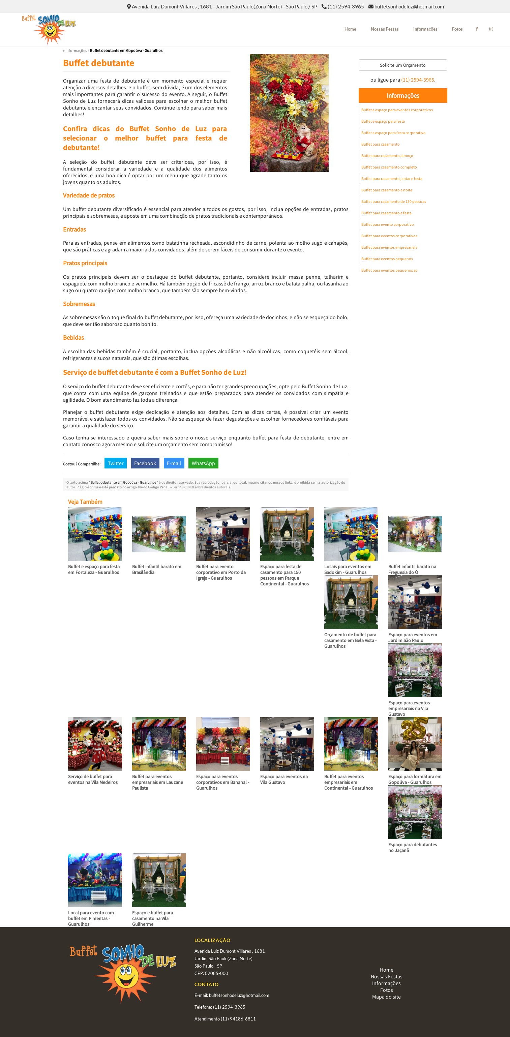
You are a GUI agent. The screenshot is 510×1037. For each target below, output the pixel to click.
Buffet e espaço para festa (383, 121)
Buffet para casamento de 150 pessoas (393, 201)
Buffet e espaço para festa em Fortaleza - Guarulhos (94, 569)
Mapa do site (386, 996)
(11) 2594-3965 (346, 6)
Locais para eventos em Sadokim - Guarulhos (347, 569)
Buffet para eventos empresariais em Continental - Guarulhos (348, 782)
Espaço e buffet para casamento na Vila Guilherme (152, 918)
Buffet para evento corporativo (387, 224)
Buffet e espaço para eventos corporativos (397, 109)
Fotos (457, 29)
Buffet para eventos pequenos (387, 258)
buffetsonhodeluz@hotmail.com (409, 6)
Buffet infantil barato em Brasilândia (156, 569)
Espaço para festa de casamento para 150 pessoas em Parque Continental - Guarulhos (284, 575)
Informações (425, 29)
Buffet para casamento (380, 144)
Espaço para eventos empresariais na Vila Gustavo (409, 708)
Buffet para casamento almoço (387, 155)
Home (350, 29)
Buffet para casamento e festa (386, 212)
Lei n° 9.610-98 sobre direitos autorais (201, 487)
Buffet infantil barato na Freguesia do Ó (412, 569)
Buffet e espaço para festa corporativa (393, 132)
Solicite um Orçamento (403, 65)
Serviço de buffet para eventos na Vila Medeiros (93, 779)
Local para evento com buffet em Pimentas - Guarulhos (91, 918)
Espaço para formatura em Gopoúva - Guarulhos (415, 779)
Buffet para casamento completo (389, 167)
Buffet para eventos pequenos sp (389, 270)
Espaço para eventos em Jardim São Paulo (412, 637)
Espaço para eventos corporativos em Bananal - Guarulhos (222, 782)
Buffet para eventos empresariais (389, 247)
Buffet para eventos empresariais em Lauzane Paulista (157, 782)
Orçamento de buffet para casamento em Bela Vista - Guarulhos (350, 640)
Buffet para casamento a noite (386, 189)
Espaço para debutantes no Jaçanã (412, 847)
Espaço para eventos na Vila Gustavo (284, 779)
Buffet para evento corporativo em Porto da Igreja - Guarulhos (221, 572)
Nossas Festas (385, 29)
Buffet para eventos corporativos (389, 235)
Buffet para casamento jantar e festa (391, 178)
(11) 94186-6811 (238, 1018)
